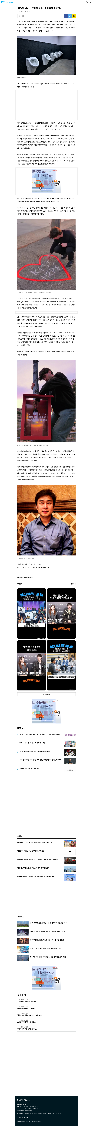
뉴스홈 (19, 1117)
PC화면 (26, 1117)
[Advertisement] (46, 105)
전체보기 (73, 584)
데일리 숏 (20, 583)
